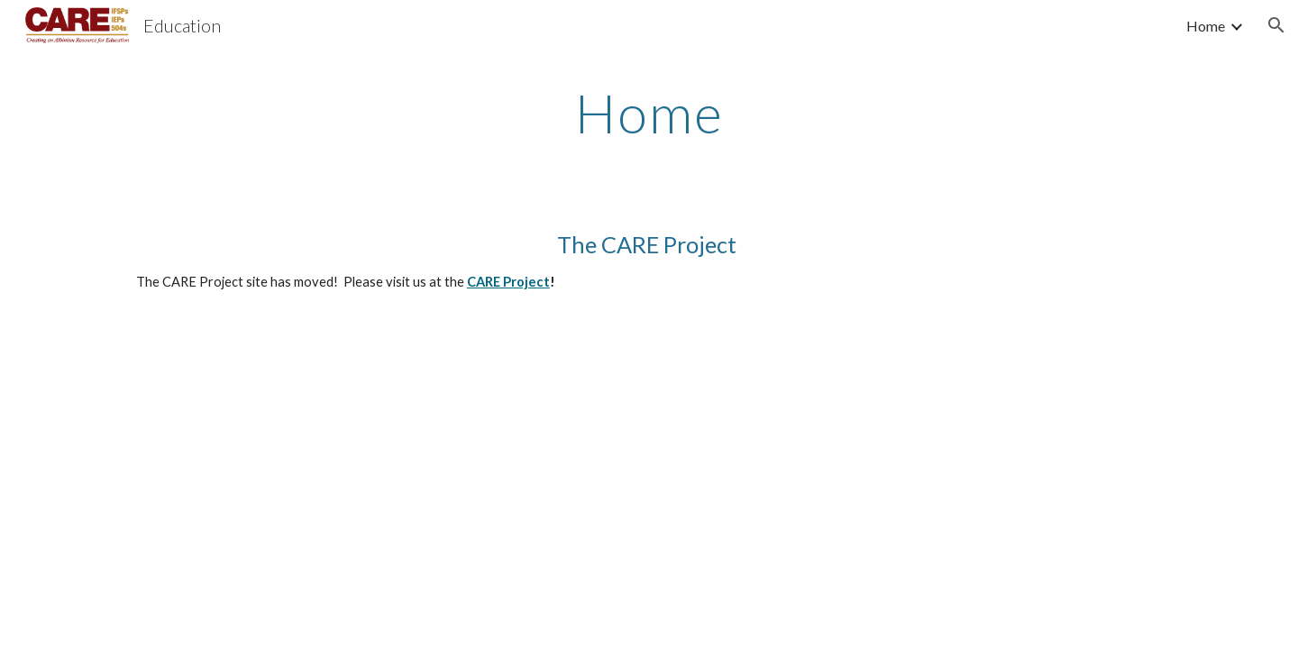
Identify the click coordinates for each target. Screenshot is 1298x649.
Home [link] (1205, 25)
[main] (649, 113)
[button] (1276, 25)
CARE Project (508, 281)
